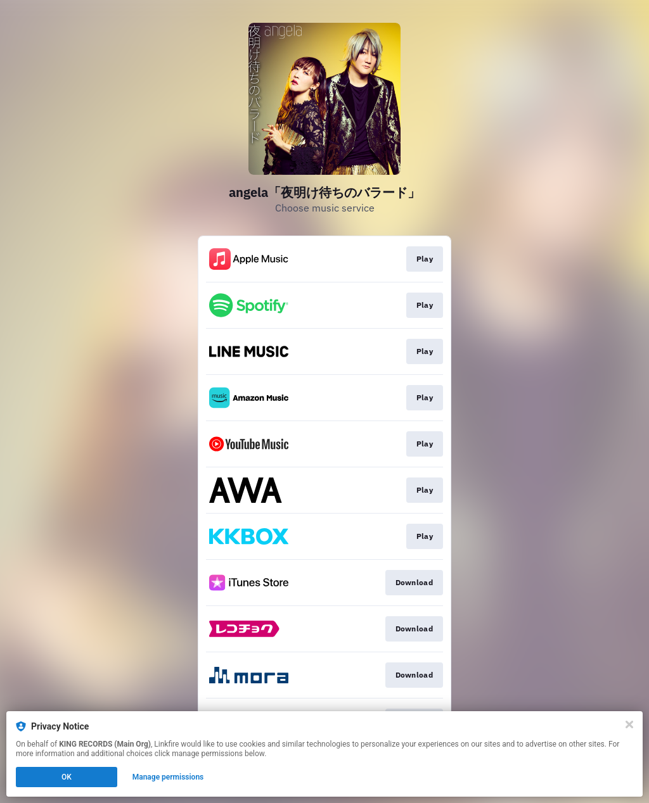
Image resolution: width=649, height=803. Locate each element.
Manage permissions (168, 777)
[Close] (629, 724)
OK (66, 777)
